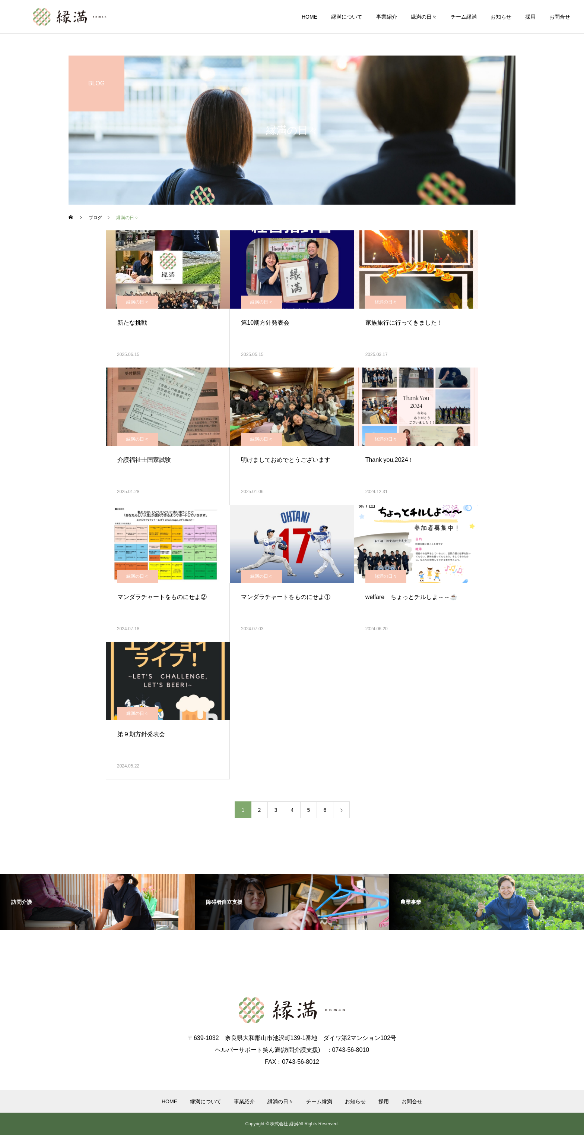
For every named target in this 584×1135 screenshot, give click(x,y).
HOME (309, 17)
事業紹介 (386, 17)
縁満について (346, 17)
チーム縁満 (464, 17)
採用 (530, 17)
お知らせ (501, 17)
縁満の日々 (424, 17)
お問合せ (559, 17)
